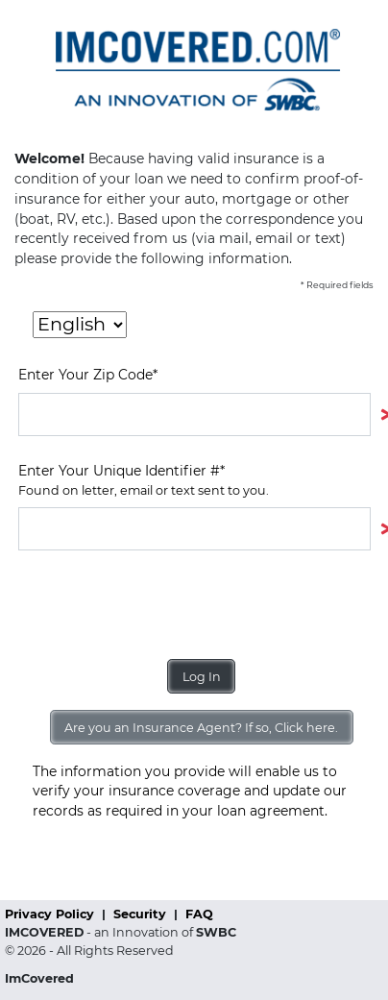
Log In (201, 677)
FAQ (199, 914)
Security (141, 914)
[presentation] (164, 605)
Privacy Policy (51, 914)
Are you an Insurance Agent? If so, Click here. (201, 727)
